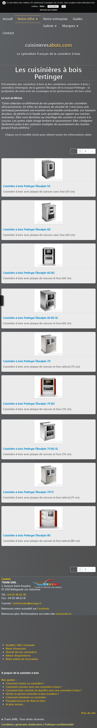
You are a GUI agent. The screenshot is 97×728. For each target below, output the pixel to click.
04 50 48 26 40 (16, 594)
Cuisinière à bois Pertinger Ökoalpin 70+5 (28, 492)
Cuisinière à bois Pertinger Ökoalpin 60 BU (28, 273)
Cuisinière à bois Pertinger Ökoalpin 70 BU (28, 404)
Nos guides (8, 680)
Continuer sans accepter (48, 10)
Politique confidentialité (59, 724)
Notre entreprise (55, 19)
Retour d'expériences (18, 655)
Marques (70, 26)
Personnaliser (53, 6)
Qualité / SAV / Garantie (20, 645)
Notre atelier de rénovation (22, 659)
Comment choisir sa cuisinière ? (25, 683)
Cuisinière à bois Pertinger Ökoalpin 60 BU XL (30, 318)
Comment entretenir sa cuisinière (26, 697)
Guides (77, 19)
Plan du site (88, 713)
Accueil (7, 19)
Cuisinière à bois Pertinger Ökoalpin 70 (26, 361)
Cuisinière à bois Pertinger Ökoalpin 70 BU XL (30, 449)
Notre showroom (16, 648)
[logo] (48, 47)
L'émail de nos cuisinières (21, 652)
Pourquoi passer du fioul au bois (26, 701)
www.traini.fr (63, 614)
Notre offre (28, 19)
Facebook (43, 608)
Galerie (50, 26)
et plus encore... (15, 704)
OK (63, 6)
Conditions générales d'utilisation (21, 724)
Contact (8, 33)
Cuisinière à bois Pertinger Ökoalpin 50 (26, 186)
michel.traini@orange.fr (27, 603)
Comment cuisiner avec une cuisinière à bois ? (34, 687)
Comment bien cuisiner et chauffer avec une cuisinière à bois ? (44, 690)
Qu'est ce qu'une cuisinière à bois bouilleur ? (33, 694)
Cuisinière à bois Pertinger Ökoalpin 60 (26, 229)
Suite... (43, 6)
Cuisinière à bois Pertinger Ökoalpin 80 (26, 535)
